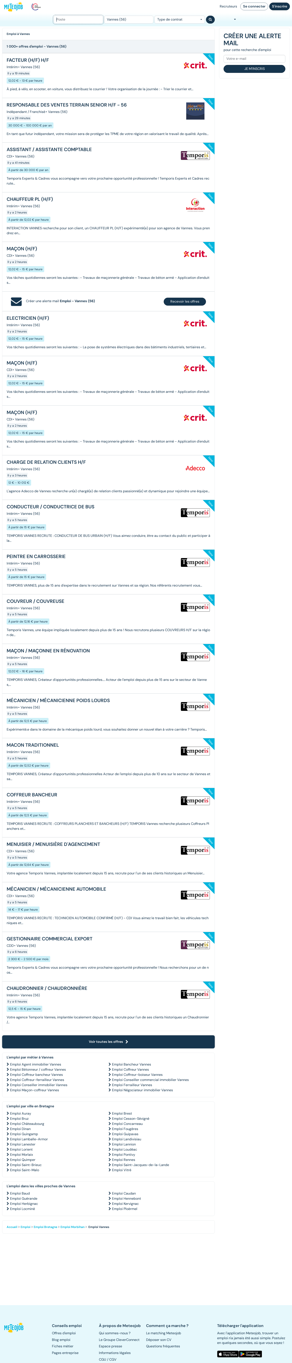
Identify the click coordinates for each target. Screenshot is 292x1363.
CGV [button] (112, 1359)
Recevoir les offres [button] (184, 301)
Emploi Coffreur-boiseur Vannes (137, 1074)
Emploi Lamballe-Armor (29, 1139)
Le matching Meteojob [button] (163, 1333)
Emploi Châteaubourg (27, 1123)
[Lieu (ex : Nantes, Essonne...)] (128, 20)
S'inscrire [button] (279, 6)
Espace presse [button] (110, 1346)
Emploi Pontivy (123, 1154)
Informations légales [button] (115, 1353)
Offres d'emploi (64, 1333)
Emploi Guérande (23, 1198)
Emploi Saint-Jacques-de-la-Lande (140, 1165)
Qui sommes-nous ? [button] (114, 1333)
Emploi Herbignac (24, 1203)
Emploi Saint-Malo (24, 1170)
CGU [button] (102, 1359)
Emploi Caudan (124, 1193)
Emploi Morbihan (73, 1227)
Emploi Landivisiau (126, 1139)
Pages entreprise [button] (65, 1353)
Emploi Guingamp (24, 1134)
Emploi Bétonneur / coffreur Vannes (38, 1069)
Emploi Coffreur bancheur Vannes (36, 1074)
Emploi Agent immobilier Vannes (35, 1064)
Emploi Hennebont (126, 1198)
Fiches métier (62, 1346)
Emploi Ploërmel (124, 1209)
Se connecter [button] (254, 6)
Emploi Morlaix (21, 1154)
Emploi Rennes (123, 1159)
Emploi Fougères (125, 1129)
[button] (15, 1327)
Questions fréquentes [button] (163, 1346)
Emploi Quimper (22, 1159)
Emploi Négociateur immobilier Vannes (142, 1090)
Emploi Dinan (20, 1129)
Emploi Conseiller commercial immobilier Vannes (150, 1080)
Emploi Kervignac (125, 1203)
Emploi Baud (20, 1193)
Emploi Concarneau (127, 1123)
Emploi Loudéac (124, 1149)
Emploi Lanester (22, 1144)
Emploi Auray (20, 1113)
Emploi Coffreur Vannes (130, 1069)
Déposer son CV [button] (158, 1339)
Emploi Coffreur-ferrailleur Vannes (37, 1080)
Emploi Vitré (121, 1170)
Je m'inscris (254, 68)
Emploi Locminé (22, 1209)
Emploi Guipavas (125, 1134)
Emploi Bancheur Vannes (131, 1064)
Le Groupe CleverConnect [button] (119, 1339)
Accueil (12, 1227)
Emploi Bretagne (45, 1227)
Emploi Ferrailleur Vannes (132, 1085)
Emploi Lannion (124, 1144)
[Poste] (78, 20)
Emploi (25, 1227)
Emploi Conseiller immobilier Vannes (38, 1085)
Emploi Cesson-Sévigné (130, 1118)
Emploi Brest (122, 1113)
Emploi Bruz (19, 1118)
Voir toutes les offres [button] (108, 1041)
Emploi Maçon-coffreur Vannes (34, 1090)
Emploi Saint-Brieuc (26, 1165)
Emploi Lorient (21, 1149)
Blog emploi (61, 1339)
